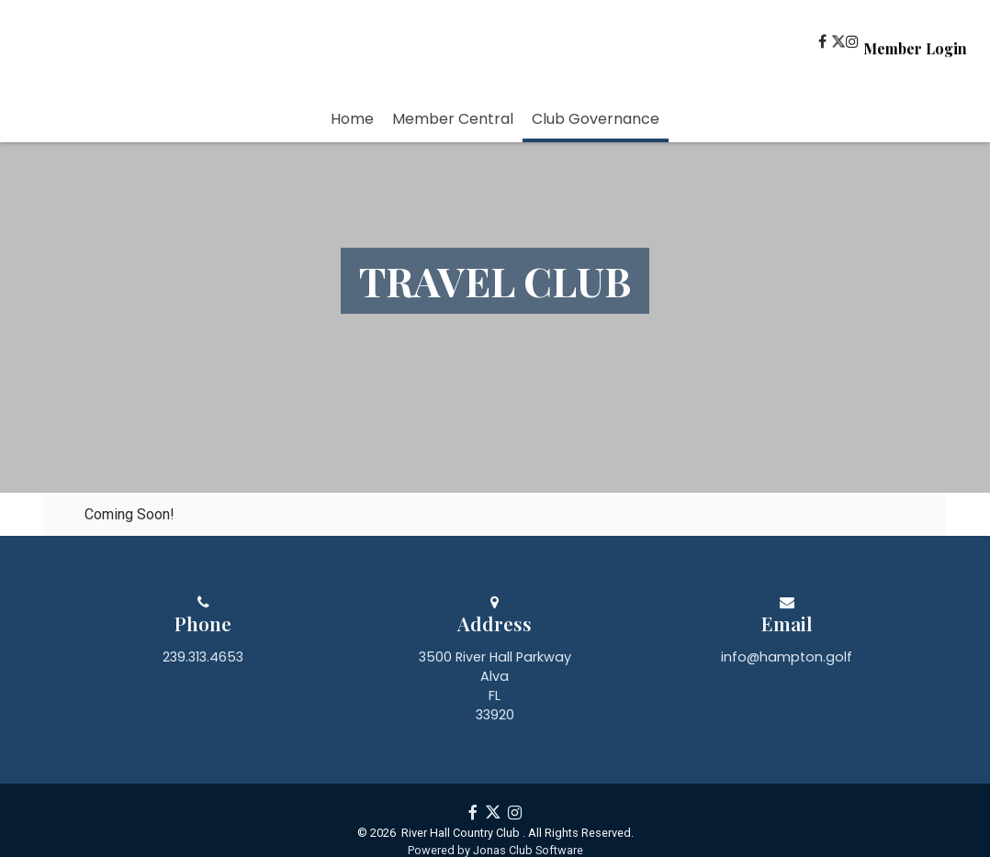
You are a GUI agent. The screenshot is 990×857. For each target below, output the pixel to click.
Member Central (452, 118)
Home (352, 118)
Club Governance (595, 118)
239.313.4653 (203, 735)
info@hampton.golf (786, 735)
